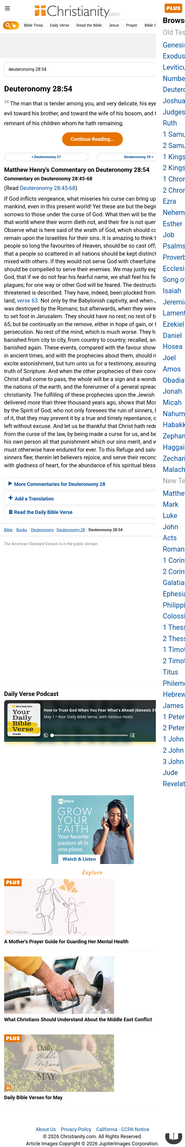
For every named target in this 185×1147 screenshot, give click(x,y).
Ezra (169, 201)
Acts (169, 538)
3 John (173, 762)
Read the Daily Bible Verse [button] (41, 512)
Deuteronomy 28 (71, 530)
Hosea (173, 347)
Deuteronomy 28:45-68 (47, 188)
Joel (169, 358)
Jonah (172, 391)
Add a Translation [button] (31, 499)
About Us (46, 1129)
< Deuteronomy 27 (46, 157)
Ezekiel (173, 324)
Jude (170, 773)
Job (168, 235)
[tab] (92, 484)
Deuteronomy (42, 530)
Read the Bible (89, 25)
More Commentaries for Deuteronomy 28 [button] (57, 484)
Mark (170, 504)
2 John (173, 750)
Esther (172, 224)
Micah (172, 403)
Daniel (172, 336)
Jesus (114, 25)
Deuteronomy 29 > (138, 157)
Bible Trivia (33, 25)
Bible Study (154, 25)
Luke (170, 516)
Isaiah (172, 291)
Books (21, 530)
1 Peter (173, 717)
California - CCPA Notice (122, 1129)
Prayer (131, 25)
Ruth (170, 123)
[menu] (7, 9)
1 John (173, 739)
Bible (8, 530)
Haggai (173, 447)
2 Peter (173, 728)
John (170, 527)
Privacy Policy (76, 1129)
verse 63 (27, 300)
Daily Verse (59, 25)
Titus (170, 672)
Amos (172, 369)
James (173, 706)
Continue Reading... (92, 139)
